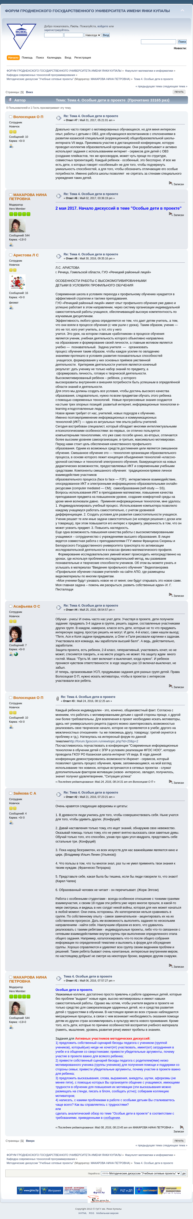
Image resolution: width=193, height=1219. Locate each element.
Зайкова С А (24, 793)
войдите (103, 26)
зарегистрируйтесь (56, 30)
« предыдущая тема (148, 86)
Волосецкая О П (28, 117)
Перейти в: (94, 1173)
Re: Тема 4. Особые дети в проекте (91, 116)
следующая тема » (175, 86)
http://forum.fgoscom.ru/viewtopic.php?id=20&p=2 (103, 741)
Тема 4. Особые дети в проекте (88, 976)
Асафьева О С (26, 606)
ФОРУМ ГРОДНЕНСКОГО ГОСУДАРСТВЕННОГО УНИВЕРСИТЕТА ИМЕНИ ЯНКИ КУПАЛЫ (87, 11)
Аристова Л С (26, 255)
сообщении (112, 1118)
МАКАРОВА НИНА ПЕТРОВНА (110, 78)
